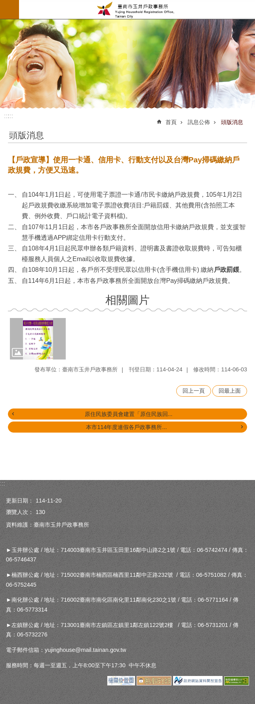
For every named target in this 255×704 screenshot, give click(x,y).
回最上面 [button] (230, 391)
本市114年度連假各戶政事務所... (126, 427)
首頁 (171, 122)
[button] (38, 339)
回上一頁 (194, 391)
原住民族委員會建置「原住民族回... (129, 414)
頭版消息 (232, 122)
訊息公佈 (199, 122)
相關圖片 (127, 300)
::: (10, 116)
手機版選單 (9, 9)
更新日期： (20, 500)
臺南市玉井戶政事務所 (137, 9)
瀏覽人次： (20, 512)
